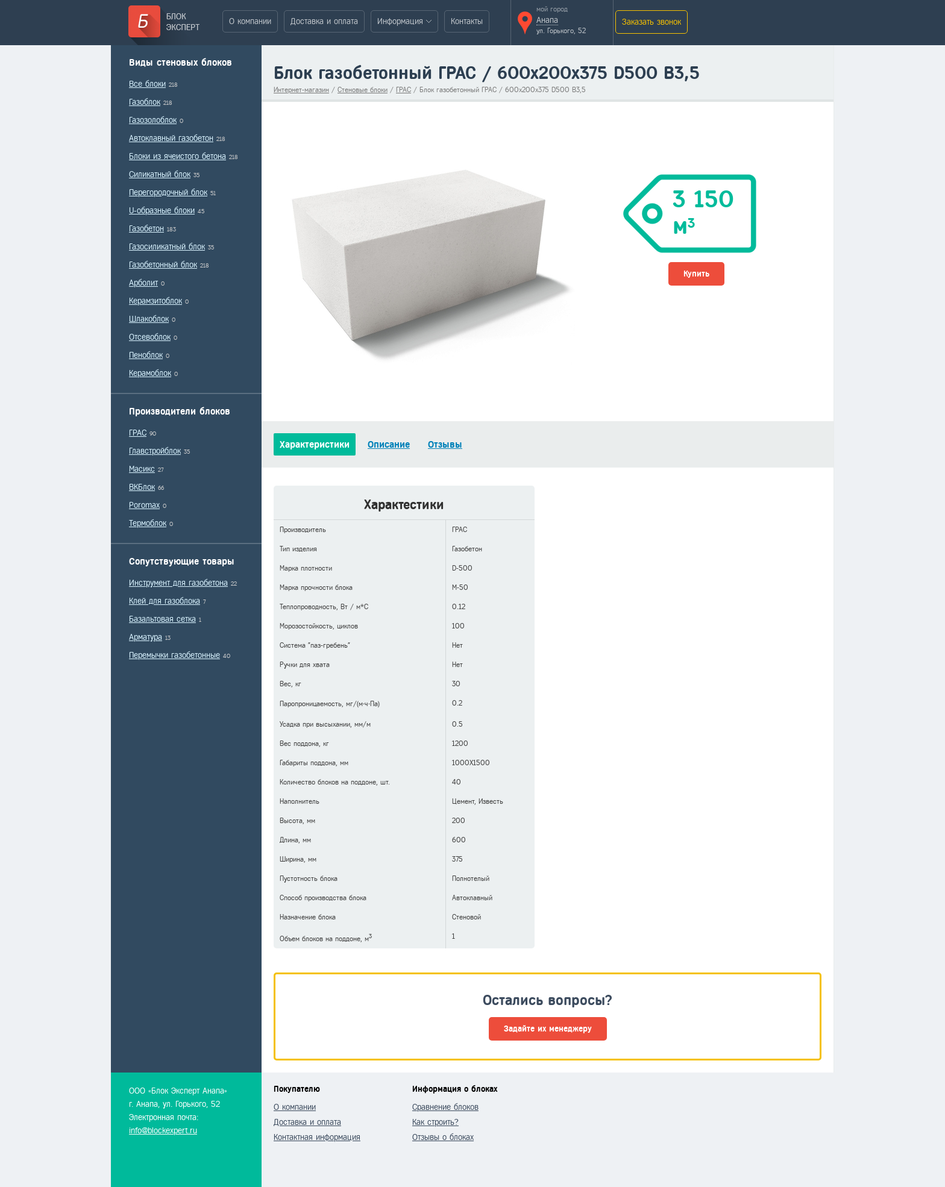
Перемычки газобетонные (174, 655)
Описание (389, 444)
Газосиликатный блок (167, 246)
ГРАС (137, 432)
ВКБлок (142, 487)
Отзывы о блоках (443, 1137)
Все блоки (147, 84)
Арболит (143, 282)
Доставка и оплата (324, 21)
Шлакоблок (149, 319)
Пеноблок (146, 355)
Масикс (142, 469)
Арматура (145, 637)
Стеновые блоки (363, 89)
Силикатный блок (159, 174)
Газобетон (146, 228)
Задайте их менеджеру (548, 1028)
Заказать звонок (651, 22)
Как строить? (435, 1122)
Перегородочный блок (168, 192)
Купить (696, 273)
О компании (250, 21)
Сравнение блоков (445, 1107)
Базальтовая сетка (162, 619)
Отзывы (445, 444)
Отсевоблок (150, 337)
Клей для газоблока (164, 601)
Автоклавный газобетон (171, 138)
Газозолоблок (153, 120)
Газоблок (144, 102)
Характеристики (315, 444)
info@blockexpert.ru (163, 1130)
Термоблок (147, 523)
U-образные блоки (162, 210)
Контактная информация (317, 1137)
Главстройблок (155, 451)
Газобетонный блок (163, 264)
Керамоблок (150, 373)
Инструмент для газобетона (178, 582)
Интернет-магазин (301, 89)
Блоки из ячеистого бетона (177, 156)
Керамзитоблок (155, 300)
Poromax (144, 505)
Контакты (467, 21)
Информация (400, 21)
